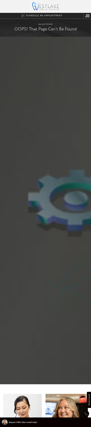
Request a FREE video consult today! (19, 422)
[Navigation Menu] (87, 16)
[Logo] (45, 6)
